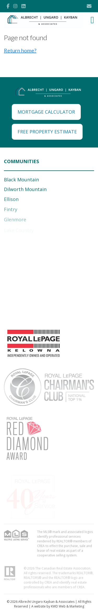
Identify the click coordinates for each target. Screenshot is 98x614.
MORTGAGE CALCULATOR (46, 112)
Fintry (10, 210)
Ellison (11, 200)
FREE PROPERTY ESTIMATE (47, 131)
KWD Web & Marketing (67, 606)
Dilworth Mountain (25, 189)
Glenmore (15, 220)
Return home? (20, 50)
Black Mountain (21, 179)
